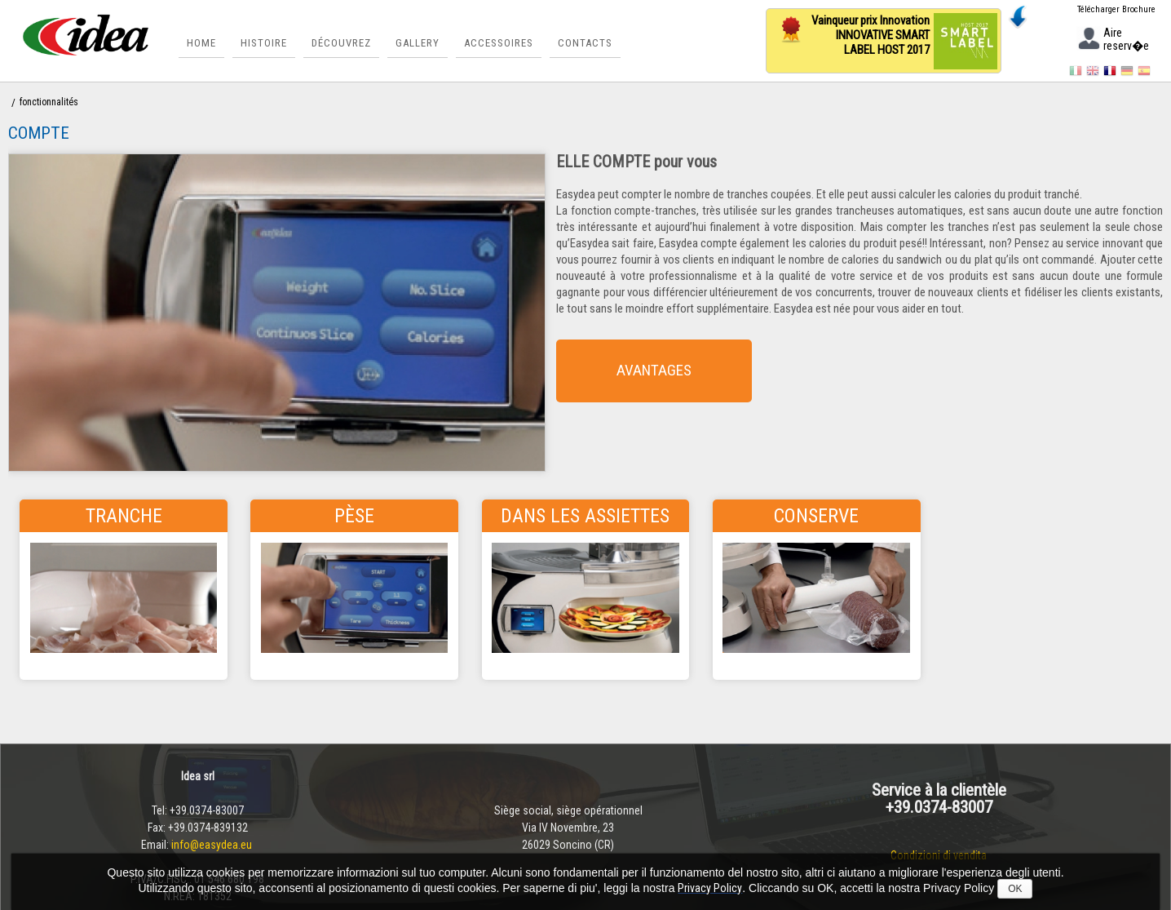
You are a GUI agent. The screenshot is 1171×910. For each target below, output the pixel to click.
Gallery (416, 43)
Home (199, 43)
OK (1015, 888)
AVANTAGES (682, 370)
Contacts (583, 43)
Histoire (262, 43)
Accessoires (497, 43)
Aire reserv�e (1112, 40)
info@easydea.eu (212, 844)
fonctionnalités (49, 102)
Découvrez (339, 43)
